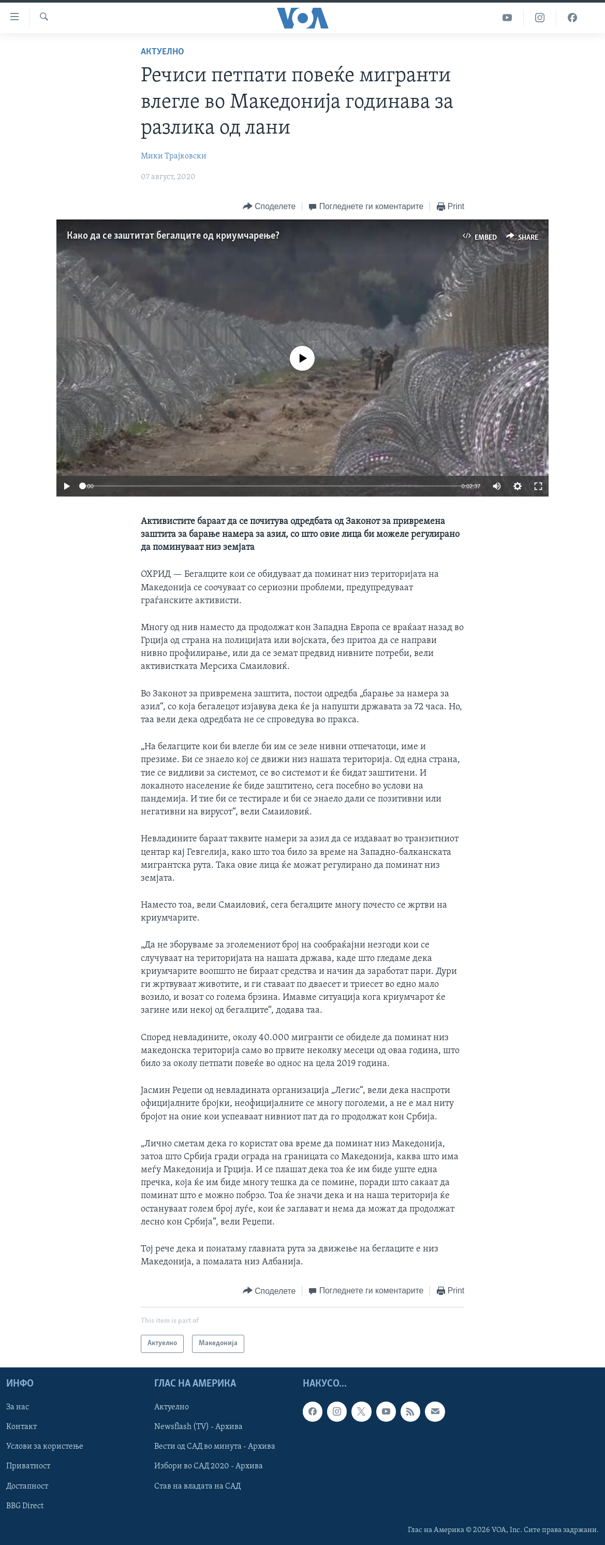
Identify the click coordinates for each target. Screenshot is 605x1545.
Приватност (28, 1466)
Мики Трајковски (173, 156)
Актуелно (162, 52)
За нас (17, 1407)
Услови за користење (44, 1446)
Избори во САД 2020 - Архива (208, 1466)
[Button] (269, 207)
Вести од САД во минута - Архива (214, 1446)
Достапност (27, 1486)
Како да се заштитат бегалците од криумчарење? (173, 236)
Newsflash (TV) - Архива (198, 1427)
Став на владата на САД (197, 1486)
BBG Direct (24, 1506)
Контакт (21, 1427)
